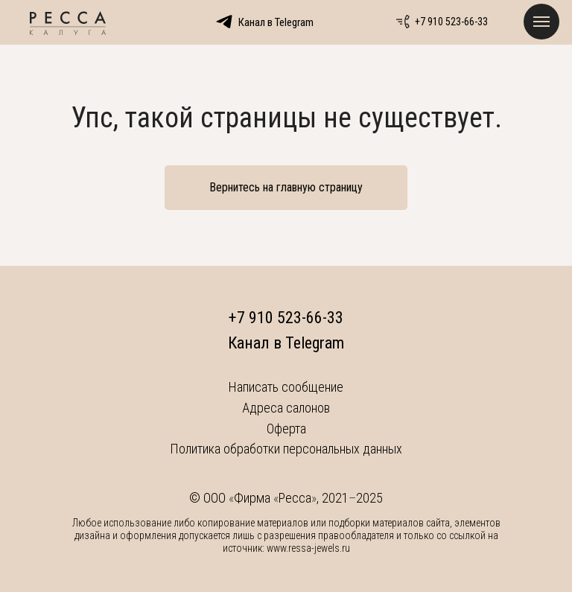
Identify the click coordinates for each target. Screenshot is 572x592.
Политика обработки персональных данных (286, 448)
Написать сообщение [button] (286, 387)
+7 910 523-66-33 (451, 22)
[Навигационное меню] (541, 21)
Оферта (286, 428)
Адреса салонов (286, 408)
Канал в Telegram (286, 343)
